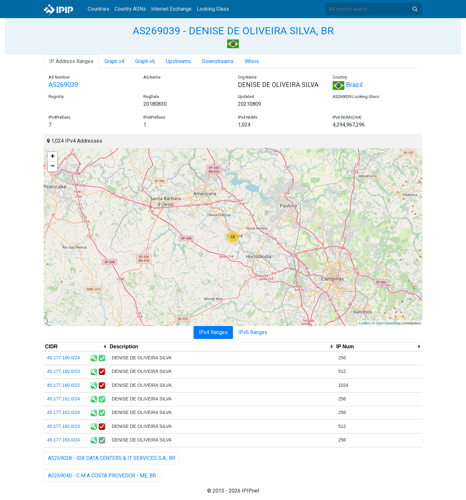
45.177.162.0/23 (63, 426)
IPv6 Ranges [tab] (252, 332)
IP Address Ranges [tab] (71, 61)
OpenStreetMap (388, 323)
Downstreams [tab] (218, 61)
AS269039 (63, 85)
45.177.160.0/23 (63, 371)
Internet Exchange (171, 9)
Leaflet (364, 323)
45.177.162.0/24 (63, 412)
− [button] (52, 166)
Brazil (347, 85)
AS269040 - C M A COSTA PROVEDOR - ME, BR (102, 476)
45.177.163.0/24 (63, 439)
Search (414, 9)
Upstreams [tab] (178, 61)
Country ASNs (130, 9)
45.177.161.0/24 (63, 398)
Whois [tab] (252, 61)
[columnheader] (76, 346)
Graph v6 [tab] (145, 61)
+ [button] (52, 157)
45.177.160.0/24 (63, 357)
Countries (98, 9)
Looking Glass (213, 9)
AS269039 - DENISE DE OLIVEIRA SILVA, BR (233, 31)
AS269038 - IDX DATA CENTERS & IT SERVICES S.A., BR (111, 458)
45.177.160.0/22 (63, 385)
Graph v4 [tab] (114, 61)
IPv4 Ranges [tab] (213, 332)
